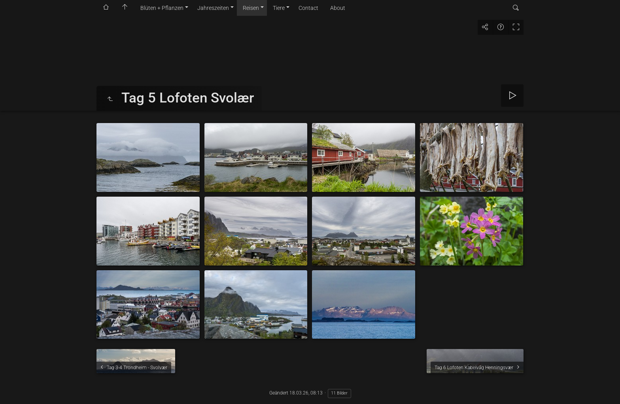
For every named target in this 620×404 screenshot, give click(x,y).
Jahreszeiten (213, 8)
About (337, 8)
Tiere (279, 8)
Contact (308, 8)
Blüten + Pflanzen (161, 8)
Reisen (251, 8)
